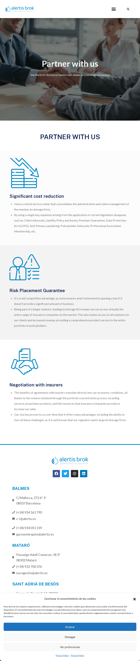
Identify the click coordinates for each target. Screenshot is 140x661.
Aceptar (70, 627)
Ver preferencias (70, 647)
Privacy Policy (62, 655)
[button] (134, 598)
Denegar (70, 637)
